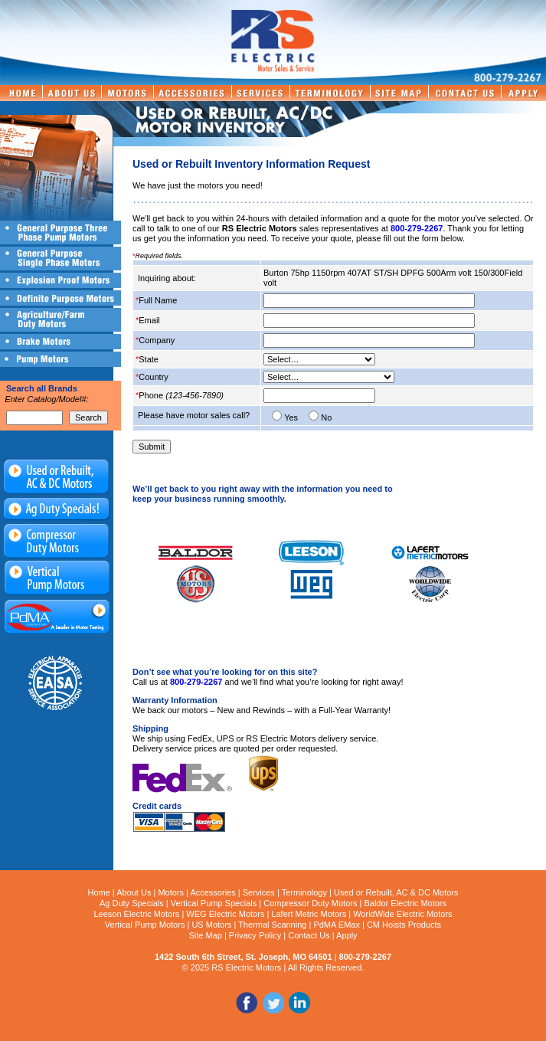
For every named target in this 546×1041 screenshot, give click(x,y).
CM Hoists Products (404, 924)
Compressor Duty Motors (310, 903)
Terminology (304, 892)
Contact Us (308, 935)
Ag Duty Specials (132, 903)
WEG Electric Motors (225, 913)
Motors (171, 892)
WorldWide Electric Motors (402, 913)
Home (98, 892)
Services (259, 892)
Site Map (204, 935)
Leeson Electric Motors (136, 913)
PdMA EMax (336, 924)
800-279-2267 (417, 228)
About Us (133, 892)
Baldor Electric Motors (405, 903)
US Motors (211, 924)
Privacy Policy (255, 935)
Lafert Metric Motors (308, 913)
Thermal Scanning (272, 924)
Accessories (212, 892)
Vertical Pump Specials (214, 903)
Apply (347, 935)
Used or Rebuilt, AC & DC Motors (396, 892)
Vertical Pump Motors (145, 924)
